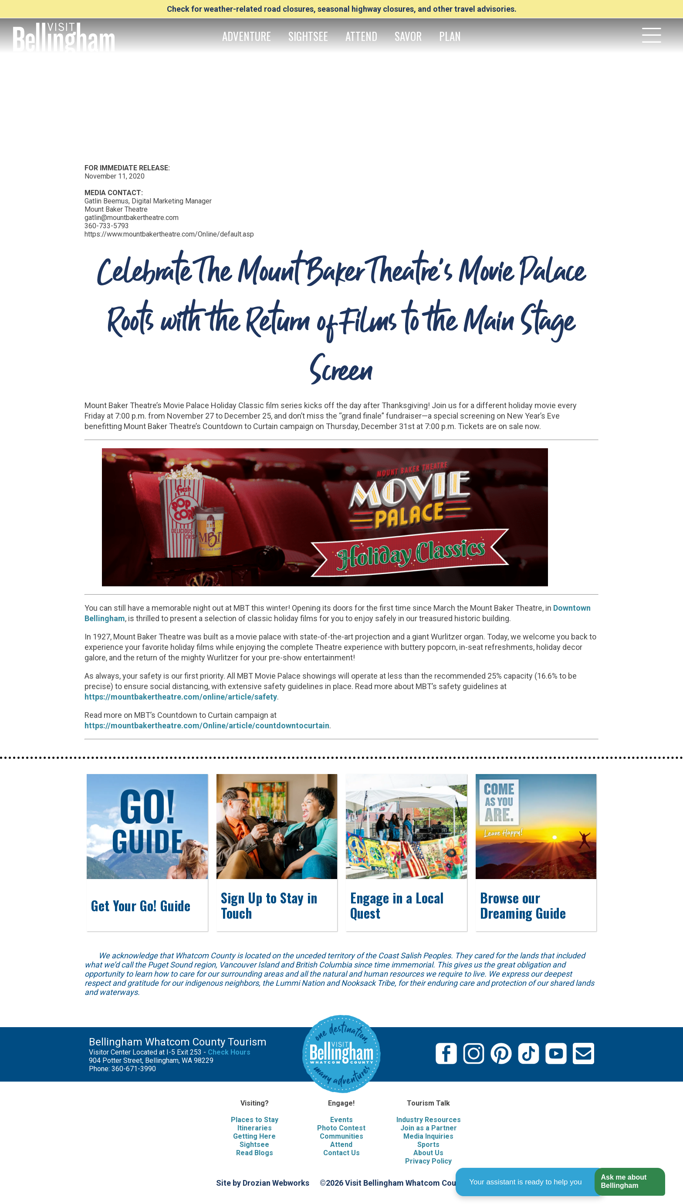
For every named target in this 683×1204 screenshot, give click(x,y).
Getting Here (254, 1136)
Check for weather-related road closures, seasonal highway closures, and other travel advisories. (342, 9)
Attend (341, 1144)
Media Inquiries (428, 1136)
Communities (341, 1136)
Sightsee (254, 1144)
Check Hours (229, 1052)
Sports (428, 1144)
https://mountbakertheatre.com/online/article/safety (181, 696)
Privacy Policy (428, 1161)
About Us (428, 1153)
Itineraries (254, 1128)
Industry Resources (428, 1120)
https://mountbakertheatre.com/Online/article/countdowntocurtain (207, 725)
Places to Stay (254, 1120)
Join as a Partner (428, 1128)
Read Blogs (254, 1153)
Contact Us (341, 1153)
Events (341, 1120)
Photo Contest (341, 1128)
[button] (630, 1182)
